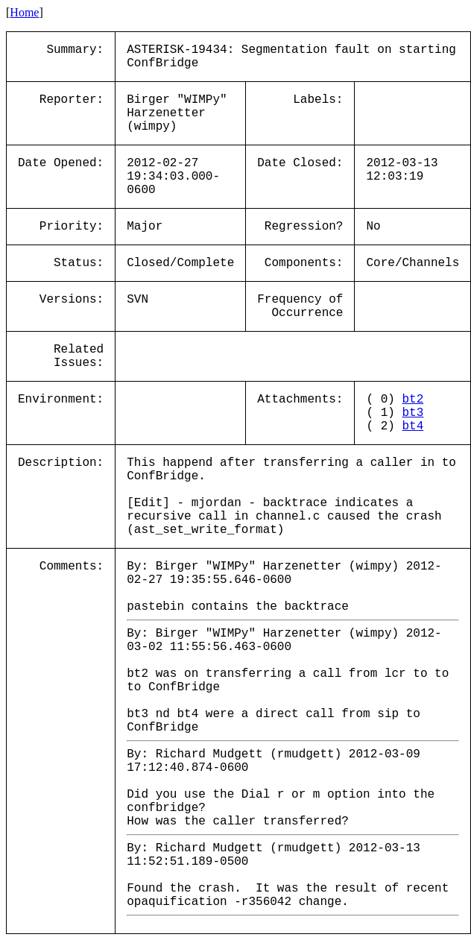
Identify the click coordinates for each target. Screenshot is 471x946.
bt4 (412, 426)
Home (24, 12)
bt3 (412, 413)
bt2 (412, 399)
